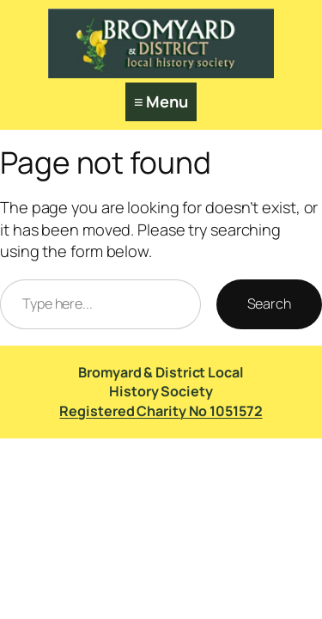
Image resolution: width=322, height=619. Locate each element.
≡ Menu (161, 101)
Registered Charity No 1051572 (160, 410)
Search (269, 303)
